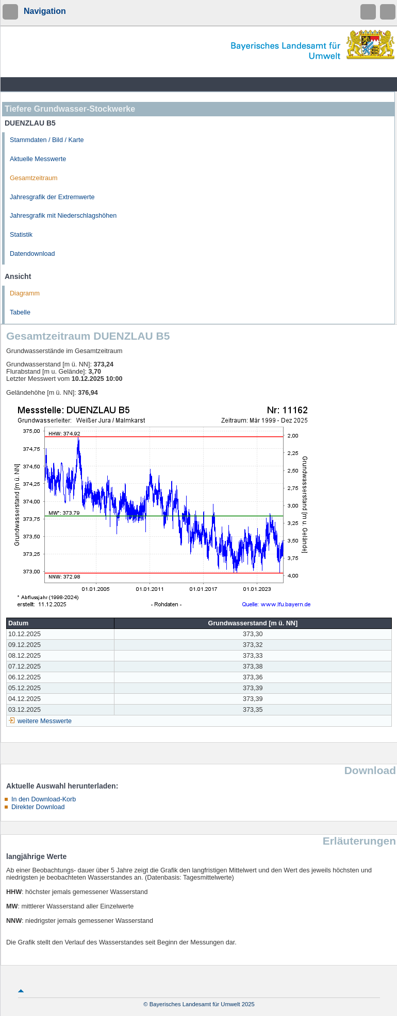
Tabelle (20, 312)
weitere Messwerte (45, 721)
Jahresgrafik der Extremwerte (52, 197)
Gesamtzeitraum (33, 178)
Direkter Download (38, 807)
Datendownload (32, 253)
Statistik (21, 234)
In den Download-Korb (43, 799)
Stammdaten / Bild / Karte (47, 140)
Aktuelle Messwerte (38, 159)
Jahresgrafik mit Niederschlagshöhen (63, 215)
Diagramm (25, 293)
